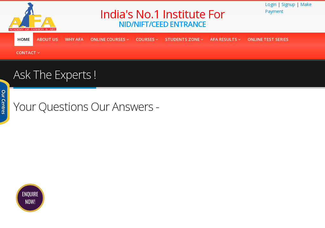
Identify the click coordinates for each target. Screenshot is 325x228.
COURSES (147, 39)
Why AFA (74, 39)
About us (47, 39)
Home (23, 39)
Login (270, 4)
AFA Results (225, 39)
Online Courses (109, 39)
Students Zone (184, 39)
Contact (28, 52)
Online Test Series (268, 39)
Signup (288, 4)
